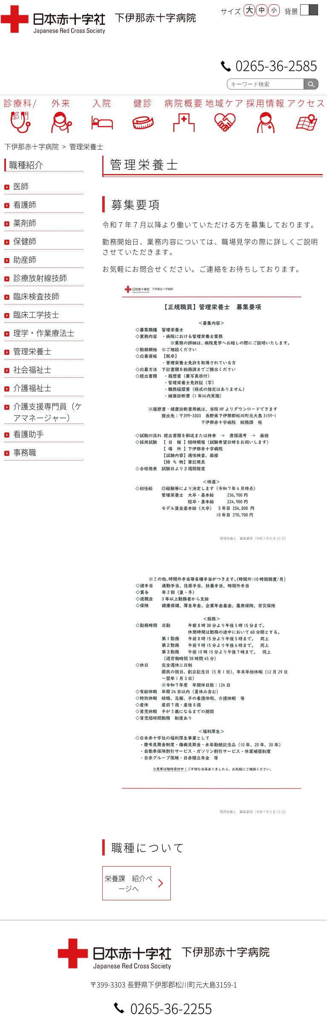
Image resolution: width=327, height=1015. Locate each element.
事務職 (24, 452)
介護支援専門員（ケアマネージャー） (47, 411)
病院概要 (184, 103)
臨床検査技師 (36, 296)
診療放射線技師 (40, 278)
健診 (143, 103)
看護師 (24, 204)
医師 (21, 186)
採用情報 (265, 103)
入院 (102, 103)
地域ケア (224, 103)
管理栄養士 (32, 351)
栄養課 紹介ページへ (128, 883)
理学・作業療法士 (44, 333)
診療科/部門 (20, 109)
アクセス (306, 103)
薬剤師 (24, 223)
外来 (61, 103)
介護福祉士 (32, 388)
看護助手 (28, 434)
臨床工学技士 (36, 314)
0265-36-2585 (276, 64)
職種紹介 (26, 165)
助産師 (24, 259)
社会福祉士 (32, 369)
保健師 (24, 241)
